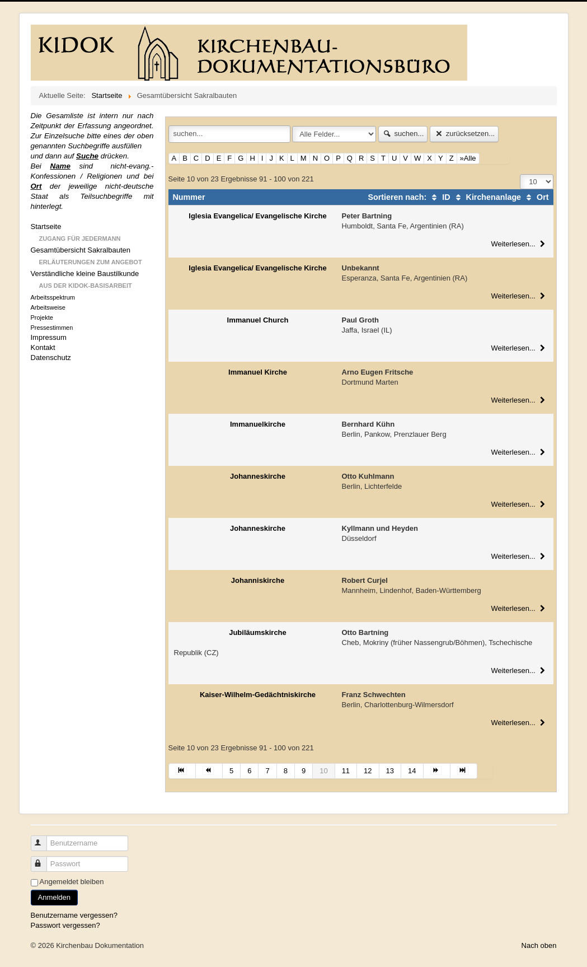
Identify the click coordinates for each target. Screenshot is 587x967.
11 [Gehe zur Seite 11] (346, 771)
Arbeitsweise (48, 307)
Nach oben (539, 945)
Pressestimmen (52, 327)
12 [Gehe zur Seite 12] (368, 771)
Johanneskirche (257, 476)
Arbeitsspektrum (53, 297)
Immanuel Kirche (257, 372)
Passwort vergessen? (65, 925)
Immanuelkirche (257, 424)
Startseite (46, 226)
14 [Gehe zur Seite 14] (412, 771)
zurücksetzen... (464, 133)
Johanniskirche (257, 580)
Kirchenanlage (487, 197)
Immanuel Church (258, 320)
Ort (535, 197)
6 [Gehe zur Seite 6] (249, 771)
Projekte (42, 317)
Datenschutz (51, 357)
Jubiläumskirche (258, 632)
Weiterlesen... (519, 244)
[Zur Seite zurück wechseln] (209, 771)
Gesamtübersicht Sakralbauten (80, 250)
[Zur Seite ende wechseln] (463, 771)
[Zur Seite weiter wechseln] (437, 771)
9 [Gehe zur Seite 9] (304, 771)
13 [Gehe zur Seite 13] (390, 771)
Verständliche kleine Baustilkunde (85, 273)
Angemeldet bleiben (72, 881)
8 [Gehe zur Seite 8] (286, 771)
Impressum (49, 337)
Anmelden (54, 897)
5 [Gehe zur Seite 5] (231, 771)
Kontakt (43, 347)
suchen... (403, 133)
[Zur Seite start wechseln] (182, 771)
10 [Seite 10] (323, 771)
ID (439, 197)
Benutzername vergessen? (74, 915)
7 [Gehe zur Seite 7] (267, 771)
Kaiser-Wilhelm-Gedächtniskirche (258, 694)
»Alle (468, 158)
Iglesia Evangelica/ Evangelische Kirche (257, 216)
